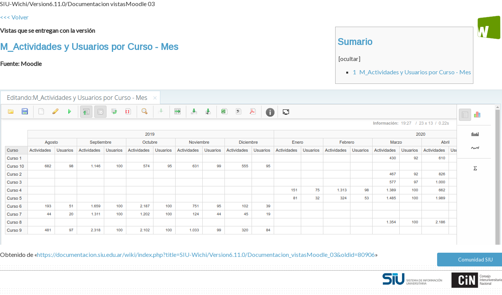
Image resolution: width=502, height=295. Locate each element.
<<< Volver (14, 17)
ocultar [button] (349, 58)
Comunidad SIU (475, 260)
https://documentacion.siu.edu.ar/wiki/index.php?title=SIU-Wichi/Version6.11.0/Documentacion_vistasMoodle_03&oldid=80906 (206, 254)
